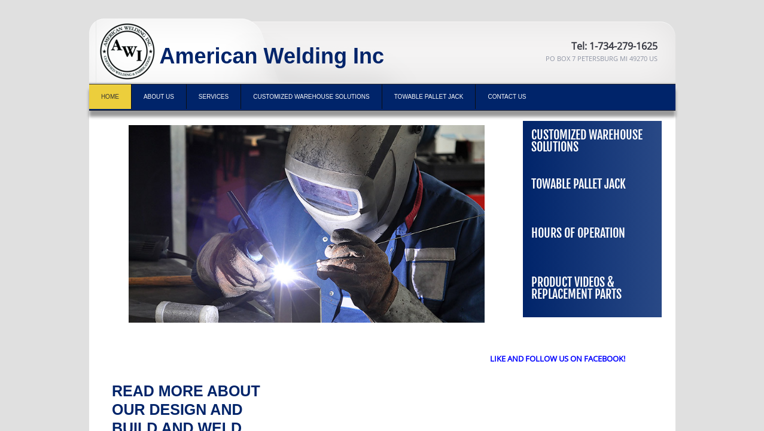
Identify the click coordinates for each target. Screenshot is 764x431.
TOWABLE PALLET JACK (429, 96)
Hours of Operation (578, 233)
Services (214, 96)
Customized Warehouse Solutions (311, 96)
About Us (159, 96)
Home (110, 96)
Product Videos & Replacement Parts (576, 288)
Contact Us (507, 96)
